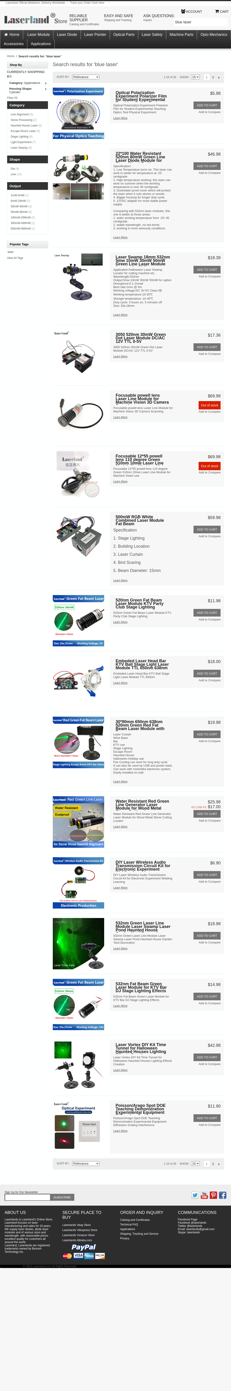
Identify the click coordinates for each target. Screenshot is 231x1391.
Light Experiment (23, 142)
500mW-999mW (23, 228)
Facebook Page (187, 1219)
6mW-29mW (20, 201)
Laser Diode (67, 35)
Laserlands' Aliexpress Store (79, 1230)
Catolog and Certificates (84, 24)
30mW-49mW (21, 206)
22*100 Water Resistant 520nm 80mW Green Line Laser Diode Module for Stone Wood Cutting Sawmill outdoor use (140, 157)
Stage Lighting (22, 136)
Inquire (147, 20)
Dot (15, 168)
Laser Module (38, 35)
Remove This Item (46, 83)
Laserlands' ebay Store (76, 1225)
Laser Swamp (21, 147)
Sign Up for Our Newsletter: (22, 1192)
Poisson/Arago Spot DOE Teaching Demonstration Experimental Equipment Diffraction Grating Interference (140, 1109)
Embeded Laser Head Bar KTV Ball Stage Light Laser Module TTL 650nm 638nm (142, 664)
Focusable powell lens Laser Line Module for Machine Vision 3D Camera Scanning (142, 399)
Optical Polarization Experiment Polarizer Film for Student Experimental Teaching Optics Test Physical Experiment (141, 96)
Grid (111, 77)
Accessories (14, 44)
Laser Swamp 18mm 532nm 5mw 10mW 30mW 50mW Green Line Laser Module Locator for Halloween (143, 260)
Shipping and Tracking (118, 20)
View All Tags (15, 258)
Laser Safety (152, 35)
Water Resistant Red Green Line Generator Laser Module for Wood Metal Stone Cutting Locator (142, 805)
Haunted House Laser (26, 125)
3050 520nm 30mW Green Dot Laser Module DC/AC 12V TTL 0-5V (141, 338)
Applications (41, 44)
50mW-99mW (21, 212)
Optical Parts (124, 35)
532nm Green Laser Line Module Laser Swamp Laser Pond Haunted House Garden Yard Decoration (143, 926)
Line (16, 174)
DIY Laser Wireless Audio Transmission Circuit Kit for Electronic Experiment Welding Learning (143, 866)
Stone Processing (24, 120)
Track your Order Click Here (87, 2)
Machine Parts (181, 35)
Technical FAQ (129, 1224)
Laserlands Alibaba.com (77, 1240)
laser (11, 252)
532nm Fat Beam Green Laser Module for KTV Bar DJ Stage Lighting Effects (141, 987)
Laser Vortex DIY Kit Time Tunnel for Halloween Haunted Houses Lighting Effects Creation (141, 1048)
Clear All (12, 97)
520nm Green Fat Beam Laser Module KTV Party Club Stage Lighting (139, 604)
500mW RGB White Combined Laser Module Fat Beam (140, 520)
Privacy (124, 1238)
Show (184, 77)
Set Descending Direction (103, 78)
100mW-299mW (23, 217)
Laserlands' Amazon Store (78, 1235)
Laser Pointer (95, 35)
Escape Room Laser (25, 131)
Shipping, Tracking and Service (139, 1233)
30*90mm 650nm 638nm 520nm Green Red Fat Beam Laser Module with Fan (140, 725)
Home (11, 35)
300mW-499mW (23, 223)
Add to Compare (210, 112)
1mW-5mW (20, 195)
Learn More (120, 118)
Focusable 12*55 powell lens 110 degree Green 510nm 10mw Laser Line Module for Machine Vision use (142, 459)
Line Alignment (22, 114)
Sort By (63, 77)
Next (219, 77)
